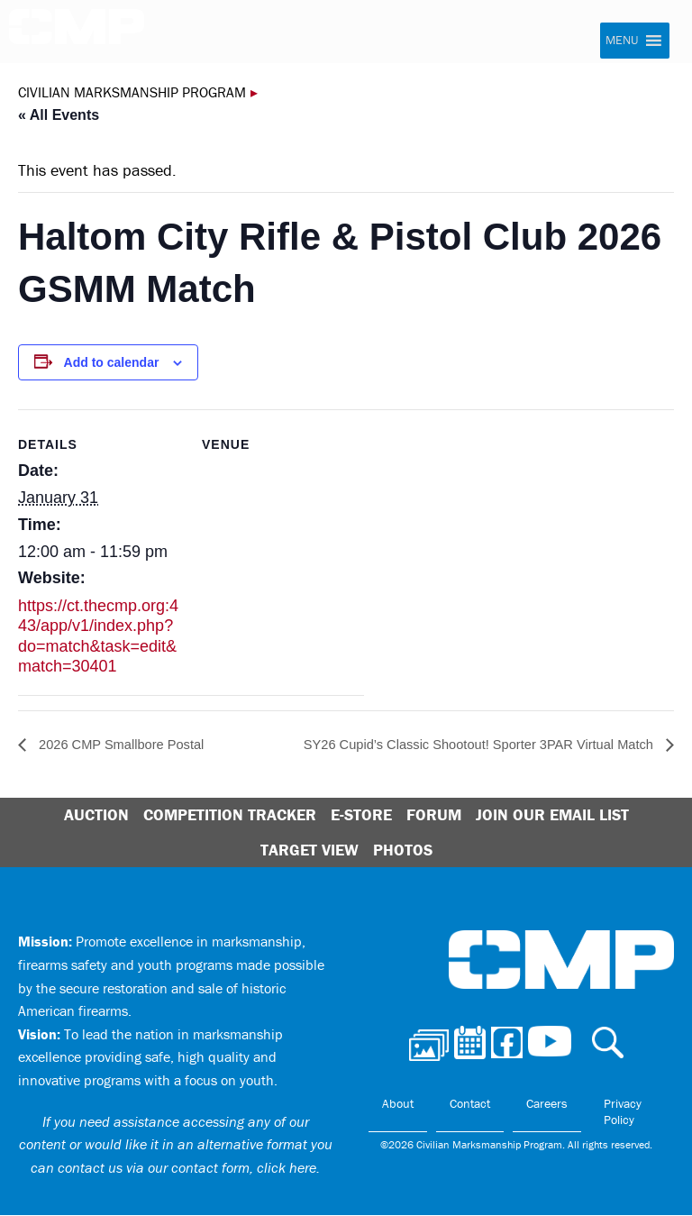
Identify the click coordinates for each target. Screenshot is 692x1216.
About (398, 1104)
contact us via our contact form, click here (187, 1167)
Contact (470, 1104)
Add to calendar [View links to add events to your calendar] (111, 362)
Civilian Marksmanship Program (76, 32)
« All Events (58, 115)
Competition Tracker (229, 815)
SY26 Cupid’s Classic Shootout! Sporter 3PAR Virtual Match (463, 745)
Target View (309, 849)
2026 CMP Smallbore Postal (127, 745)
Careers (547, 1104)
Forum (433, 815)
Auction (96, 815)
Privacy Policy (623, 1112)
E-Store (361, 815)
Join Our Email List (552, 815)
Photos (402, 849)
